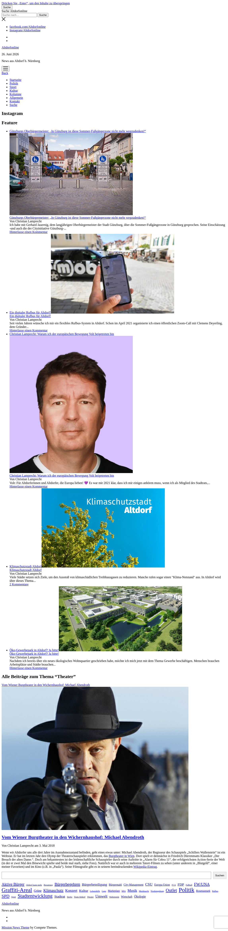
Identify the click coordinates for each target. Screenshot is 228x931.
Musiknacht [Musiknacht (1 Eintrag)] (144, 891)
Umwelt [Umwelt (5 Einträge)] (101, 896)
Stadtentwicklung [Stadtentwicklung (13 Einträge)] (35, 896)
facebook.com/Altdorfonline (28, 26)
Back (5, 73)
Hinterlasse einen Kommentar (29, 232)
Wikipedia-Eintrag (145, 866)
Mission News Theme (15, 927)
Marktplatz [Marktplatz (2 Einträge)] (114, 890)
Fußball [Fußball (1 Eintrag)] (189, 885)
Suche (13, 105)
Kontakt (15, 101)
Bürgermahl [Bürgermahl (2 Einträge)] (115, 884)
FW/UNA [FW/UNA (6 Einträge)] (202, 884)
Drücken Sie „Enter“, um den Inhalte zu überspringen (36, 3)
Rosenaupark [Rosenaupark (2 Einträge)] (203, 890)
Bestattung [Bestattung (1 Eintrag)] (48, 885)
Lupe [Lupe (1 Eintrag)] (104, 891)
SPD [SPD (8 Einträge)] (6, 896)
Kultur (14, 90)
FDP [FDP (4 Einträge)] (181, 884)
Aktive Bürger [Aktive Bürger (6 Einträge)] (13, 884)
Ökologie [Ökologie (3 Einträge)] (140, 896)
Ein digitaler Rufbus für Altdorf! (92, 312)
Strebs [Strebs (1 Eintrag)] (69, 897)
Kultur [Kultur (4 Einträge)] (83, 891)
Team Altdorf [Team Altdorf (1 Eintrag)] (79, 897)
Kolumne (15, 94)
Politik (14, 83)
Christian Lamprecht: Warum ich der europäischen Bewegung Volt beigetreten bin (62, 475)
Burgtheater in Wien (121, 856)
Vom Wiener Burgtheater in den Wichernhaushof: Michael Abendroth (73, 837)
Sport (13, 87)
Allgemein (16, 97)
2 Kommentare (19, 584)
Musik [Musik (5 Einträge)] (132, 890)
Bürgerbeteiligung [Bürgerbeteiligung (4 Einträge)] (94, 884)
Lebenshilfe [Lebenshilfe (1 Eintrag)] (95, 891)
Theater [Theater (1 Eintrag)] (90, 897)
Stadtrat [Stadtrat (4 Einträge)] (59, 896)
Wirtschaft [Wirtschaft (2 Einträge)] (126, 896)
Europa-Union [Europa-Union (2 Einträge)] (162, 884)
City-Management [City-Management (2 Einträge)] (134, 884)
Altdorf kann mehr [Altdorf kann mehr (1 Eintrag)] (34, 885)
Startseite (15, 80)
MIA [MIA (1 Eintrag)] (124, 891)
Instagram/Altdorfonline (25, 30)
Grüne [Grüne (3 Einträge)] (38, 890)
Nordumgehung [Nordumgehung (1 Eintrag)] (157, 891)
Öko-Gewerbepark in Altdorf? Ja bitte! (96, 650)
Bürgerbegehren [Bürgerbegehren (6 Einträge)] (67, 884)
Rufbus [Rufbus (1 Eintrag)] (215, 891)
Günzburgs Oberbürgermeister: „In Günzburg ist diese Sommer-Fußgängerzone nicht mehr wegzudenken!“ (78, 217)
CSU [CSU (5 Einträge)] (149, 884)
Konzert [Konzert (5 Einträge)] (71, 890)
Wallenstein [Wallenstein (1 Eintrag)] (114, 897)
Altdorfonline (10, 47)
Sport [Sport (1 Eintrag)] (13, 897)
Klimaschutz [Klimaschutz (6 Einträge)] (53, 890)
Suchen (219, 875)
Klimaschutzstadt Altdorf (87, 566)
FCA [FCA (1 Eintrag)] (174, 885)
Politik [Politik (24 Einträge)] (186, 890)
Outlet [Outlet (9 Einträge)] (171, 890)
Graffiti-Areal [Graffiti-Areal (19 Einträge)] (17, 890)
